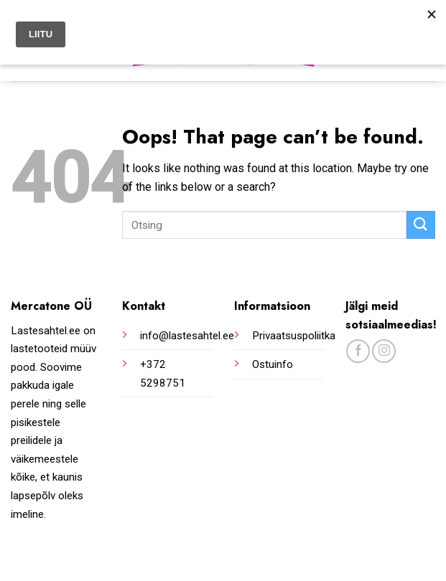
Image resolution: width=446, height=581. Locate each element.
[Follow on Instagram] (384, 351)
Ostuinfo (272, 364)
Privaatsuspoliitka (293, 335)
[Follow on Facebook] (358, 351)
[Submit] (420, 225)
